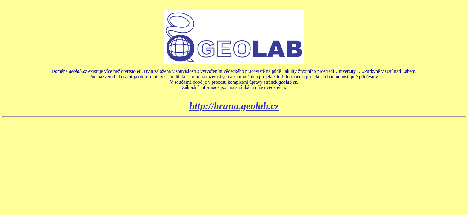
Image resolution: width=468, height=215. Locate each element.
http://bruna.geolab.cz (234, 105)
